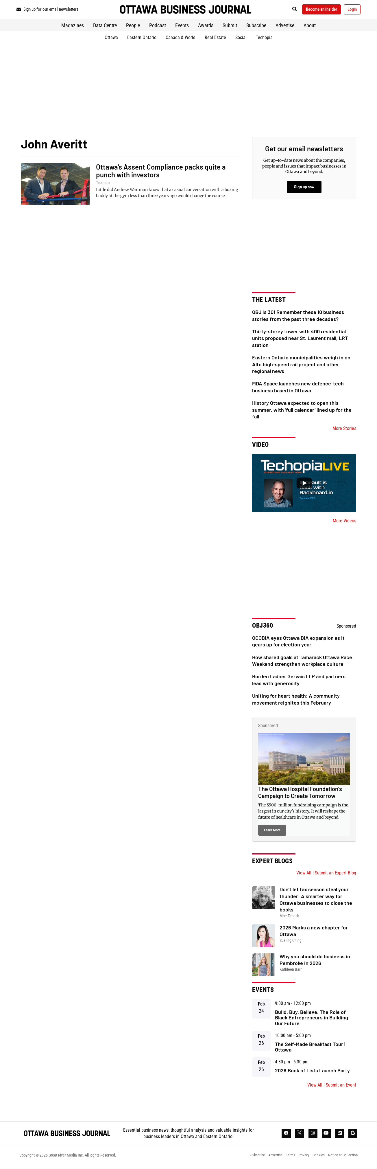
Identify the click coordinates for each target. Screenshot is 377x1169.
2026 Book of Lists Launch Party (312, 1072)
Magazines (72, 28)
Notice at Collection (342, 1159)
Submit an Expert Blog (335, 875)
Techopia (264, 40)
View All (303, 875)
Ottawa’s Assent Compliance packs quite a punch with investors (161, 173)
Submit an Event (341, 1087)
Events (182, 28)
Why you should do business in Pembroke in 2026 (315, 961)
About (310, 28)
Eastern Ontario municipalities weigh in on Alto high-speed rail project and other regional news (301, 366)
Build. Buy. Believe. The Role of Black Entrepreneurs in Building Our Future (311, 1020)
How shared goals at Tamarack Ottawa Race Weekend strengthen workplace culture (302, 662)
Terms (284, 1159)
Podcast (157, 28)
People (133, 28)
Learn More (272, 832)
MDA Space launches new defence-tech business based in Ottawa (298, 389)
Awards (205, 28)
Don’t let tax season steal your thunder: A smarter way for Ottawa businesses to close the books (316, 901)
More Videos (344, 523)
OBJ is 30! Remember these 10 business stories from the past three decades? (298, 317)
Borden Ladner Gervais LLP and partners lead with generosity (298, 682)
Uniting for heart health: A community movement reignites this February (296, 701)
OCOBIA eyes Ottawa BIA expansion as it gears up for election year (298, 643)
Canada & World (180, 40)
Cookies (315, 1159)
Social (241, 40)
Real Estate (215, 40)
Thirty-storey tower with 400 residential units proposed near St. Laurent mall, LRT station (300, 340)
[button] (285, 10)
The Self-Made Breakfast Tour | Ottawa (310, 1049)
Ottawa (111, 40)
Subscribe (256, 28)
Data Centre (105, 28)
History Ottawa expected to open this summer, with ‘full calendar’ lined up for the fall (302, 412)
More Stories (344, 430)
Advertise (285, 28)
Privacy (299, 1159)
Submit (230, 28)
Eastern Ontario (141, 40)
